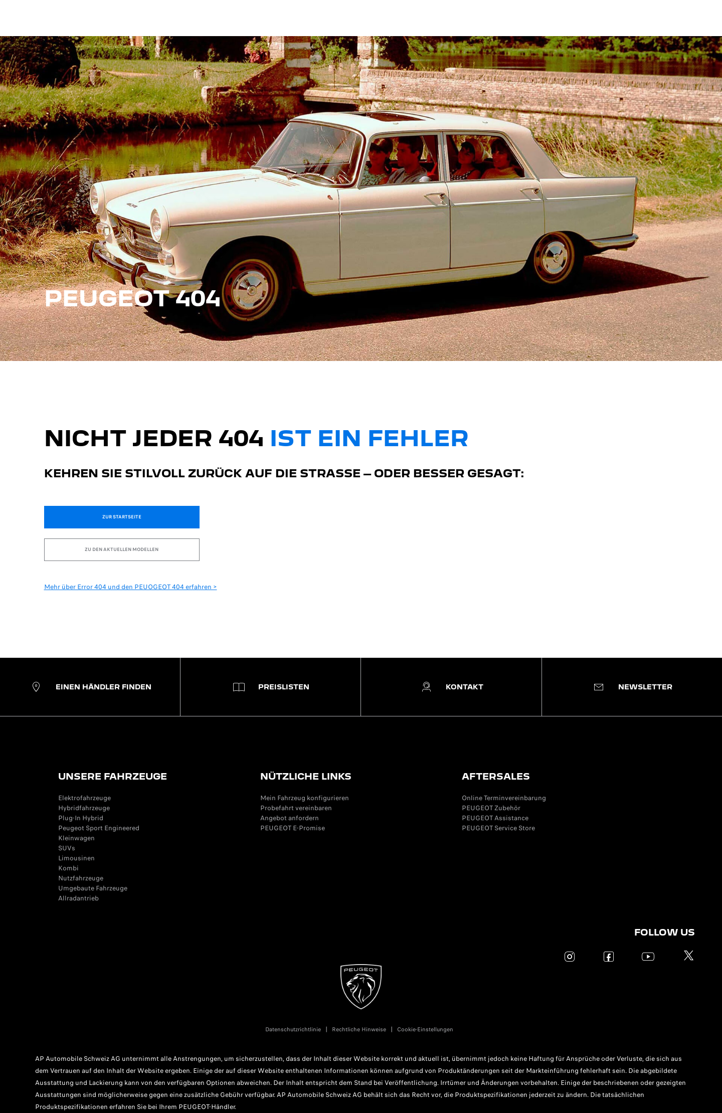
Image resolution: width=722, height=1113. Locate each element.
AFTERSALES (496, 776)
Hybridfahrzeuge (84, 808)
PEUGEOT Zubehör (491, 808)
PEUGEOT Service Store (498, 828)
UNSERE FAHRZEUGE (112, 776)
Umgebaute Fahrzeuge (92, 888)
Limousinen (76, 858)
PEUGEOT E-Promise (292, 828)
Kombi (68, 868)
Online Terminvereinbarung (504, 798)
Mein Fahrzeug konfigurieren (304, 798)
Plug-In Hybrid (80, 818)
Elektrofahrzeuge (84, 798)
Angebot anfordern (289, 818)
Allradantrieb (78, 898)
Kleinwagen (76, 838)
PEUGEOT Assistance (495, 818)
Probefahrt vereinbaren (296, 808)
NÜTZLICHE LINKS (305, 776)
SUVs (66, 848)
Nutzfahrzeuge (80, 878)
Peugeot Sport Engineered (98, 828)
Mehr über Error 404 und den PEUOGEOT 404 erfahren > (130, 587)
